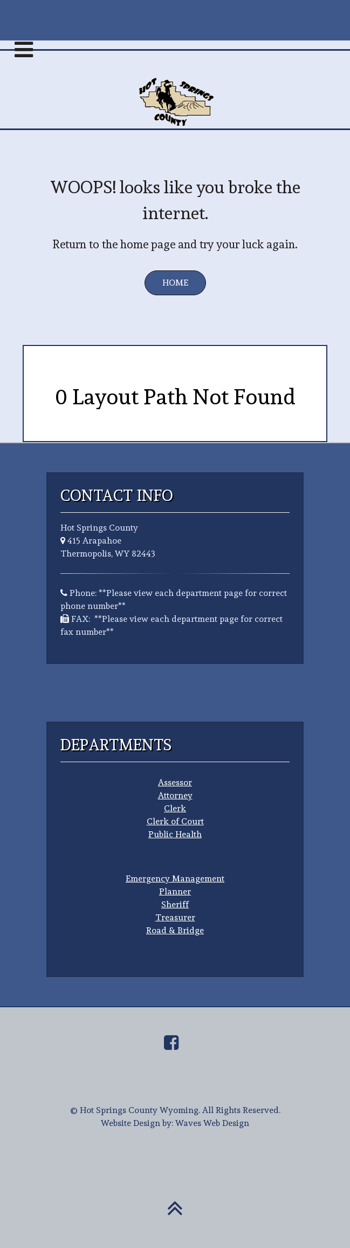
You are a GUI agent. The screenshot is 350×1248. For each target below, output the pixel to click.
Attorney (175, 795)
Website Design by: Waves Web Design (175, 1123)
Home (175, 282)
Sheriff (175, 904)
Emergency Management (175, 878)
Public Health (175, 834)
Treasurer (175, 917)
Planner (175, 891)
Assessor (175, 782)
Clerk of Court (175, 821)
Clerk (175, 808)
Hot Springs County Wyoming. (140, 1110)
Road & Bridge (175, 930)
